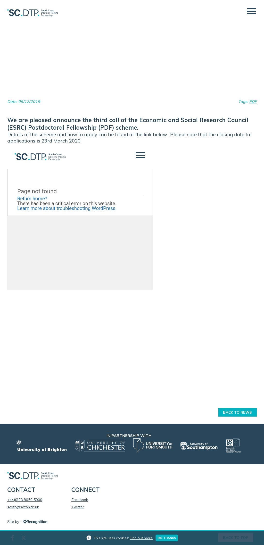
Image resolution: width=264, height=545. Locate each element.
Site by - (27, 521)
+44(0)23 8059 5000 (24, 499)
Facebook (79, 499)
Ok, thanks (166, 538)
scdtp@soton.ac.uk (23, 507)
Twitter (77, 507)
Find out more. (141, 538)
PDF (253, 101)
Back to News (237, 412)
